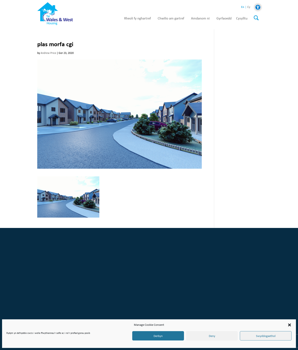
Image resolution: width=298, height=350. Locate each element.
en (242, 7)
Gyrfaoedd (224, 18)
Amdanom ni (200, 18)
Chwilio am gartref (171, 18)
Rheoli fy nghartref (137, 18)
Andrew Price (48, 53)
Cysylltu (242, 18)
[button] (289, 325)
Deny (212, 336)
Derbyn (158, 336)
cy (248, 7)
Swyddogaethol (265, 336)
